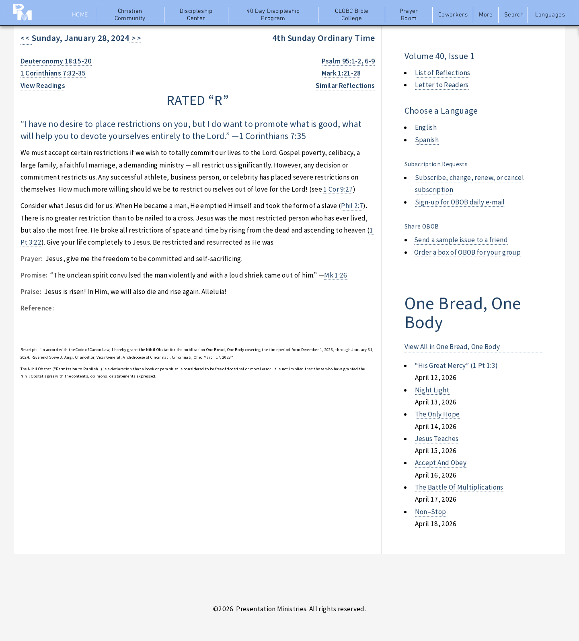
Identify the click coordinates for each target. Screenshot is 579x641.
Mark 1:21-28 (341, 73)
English (426, 127)
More (486, 14)
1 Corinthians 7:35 (272, 136)
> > (135, 38)
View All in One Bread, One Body (452, 346)
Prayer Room (409, 15)
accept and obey (440, 462)
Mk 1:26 (335, 275)
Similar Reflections (345, 85)
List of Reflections (442, 72)
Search (514, 14)
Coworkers (453, 14)
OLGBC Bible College (352, 15)
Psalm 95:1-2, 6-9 (348, 61)
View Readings (43, 85)
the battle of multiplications (459, 487)
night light (432, 390)
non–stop (430, 511)
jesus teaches (437, 438)
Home (80, 14)
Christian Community (130, 15)
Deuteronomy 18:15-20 (56, 61)
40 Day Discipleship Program (273, 15)
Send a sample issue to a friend (461, 239)
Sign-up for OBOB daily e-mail (460, 202)
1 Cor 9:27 (338, 189)
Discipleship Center (196, 15)
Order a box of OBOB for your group (467, 252)
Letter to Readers (442, 84)
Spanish (427, 139)
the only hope (437, 414)
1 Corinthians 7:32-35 (53, 73)
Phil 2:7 (352, 205)
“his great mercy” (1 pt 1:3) (456, 365)
